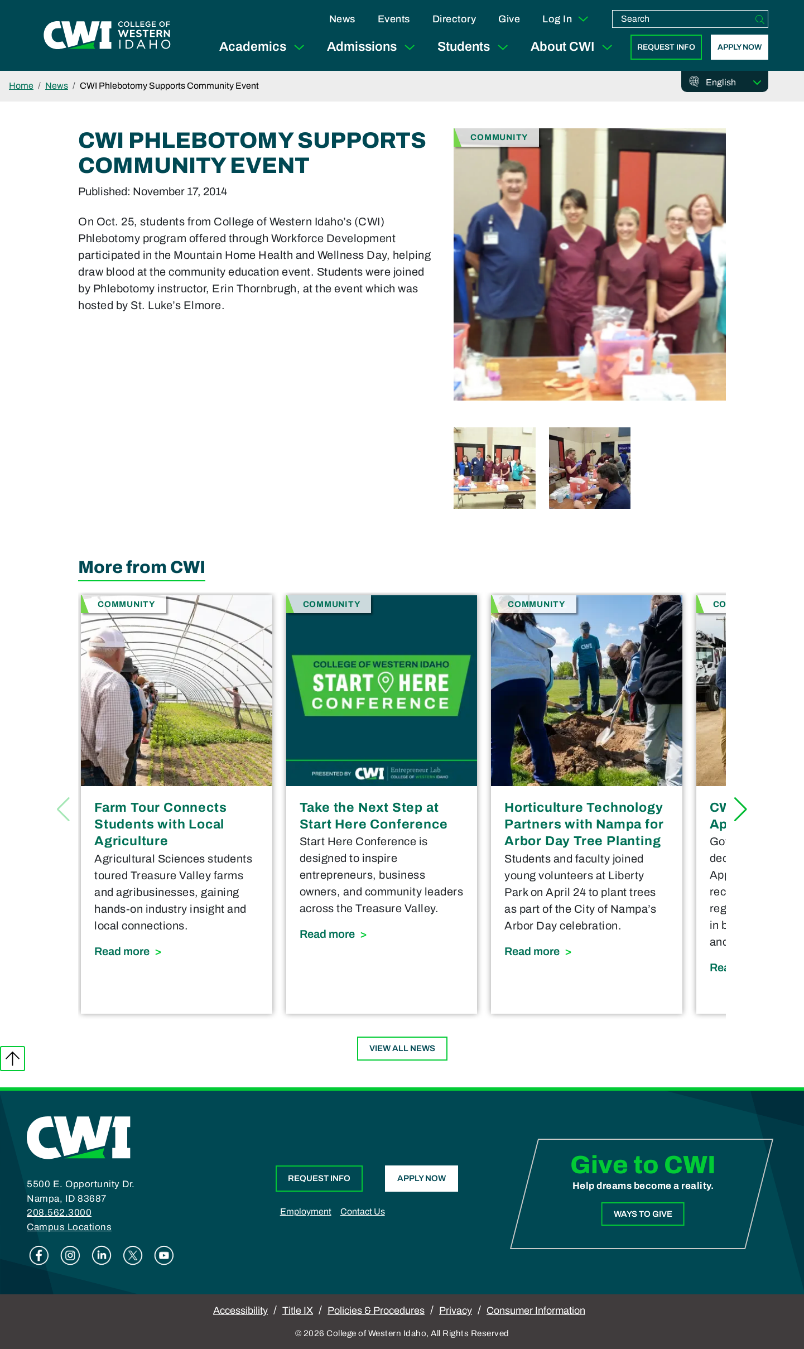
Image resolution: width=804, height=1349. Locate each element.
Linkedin (101, 1255)
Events (394, 19)
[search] (682, 19)
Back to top (12, 1058)
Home (21, 85)
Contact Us (362, 1211)
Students (475, 47)
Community (499, 136)
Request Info (666, 47)
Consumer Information (536, 1310)
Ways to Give (643, 1214)
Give (509, 19)
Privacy (455, 1310)
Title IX (297, 1310)
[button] (740, 809)
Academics (264, 47)
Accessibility (240, 1310)
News (342, 19)
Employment (305, 1211)
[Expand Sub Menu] (299, 47)
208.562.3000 (59, 1212)
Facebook (39, 1255)
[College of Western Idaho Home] (107, 35)
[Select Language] (734, 82)
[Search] (760, 19)
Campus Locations (69, 1227)
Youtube (164, 1255)
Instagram (70, 1255)
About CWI (574, 47)
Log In (566, 19)
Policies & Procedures (376, 1310)
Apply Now (740, 47)
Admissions (373, 47)
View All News (402, 1048)
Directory (454, 19)
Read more (176, 950)
